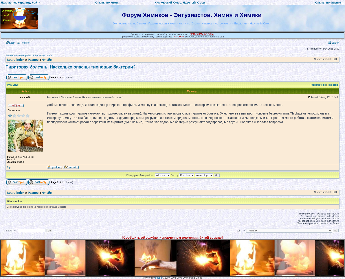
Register (23, 42)
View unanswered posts (18, 55)
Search (333, 42)
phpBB (158, 278)
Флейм (47, 59)
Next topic (333, 85)
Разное (33, 59)
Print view (12, 85)
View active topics (42, 55)
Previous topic (318, 85)
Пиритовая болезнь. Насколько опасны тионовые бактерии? (71, 67)
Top (9, 167)
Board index (15, 59)
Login (10, 42)
